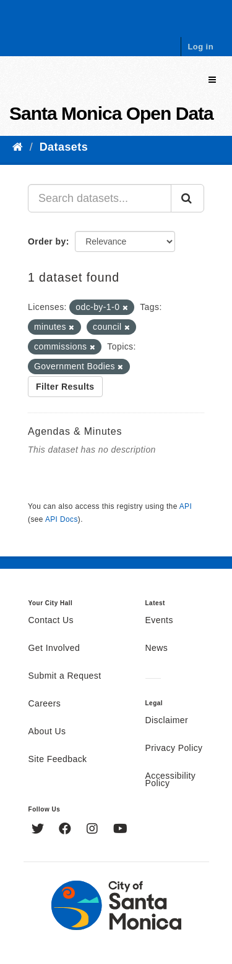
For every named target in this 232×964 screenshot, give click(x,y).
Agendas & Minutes (75, 431)
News (156, 648)
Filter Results (65, 387)
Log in (200, 46)
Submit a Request (64, 676)
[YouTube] (120, 830)
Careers (44, 704)
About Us (47, 731)
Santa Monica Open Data (111, 113)
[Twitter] (39, 830)
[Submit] (187, 198)
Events (159, 620)
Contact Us (51, 620)
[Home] (17, 147)
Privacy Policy (174, 748)
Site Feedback (57, 759)
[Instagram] (93, 830)
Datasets (64, 147)
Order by (47, 241)
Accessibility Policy (170, 780)
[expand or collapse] (212, 80)
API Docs (61, 519)
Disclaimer (167, 720)
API (185, 506)
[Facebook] (66, 830)
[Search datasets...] (99, 198)
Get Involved (54, 648)
